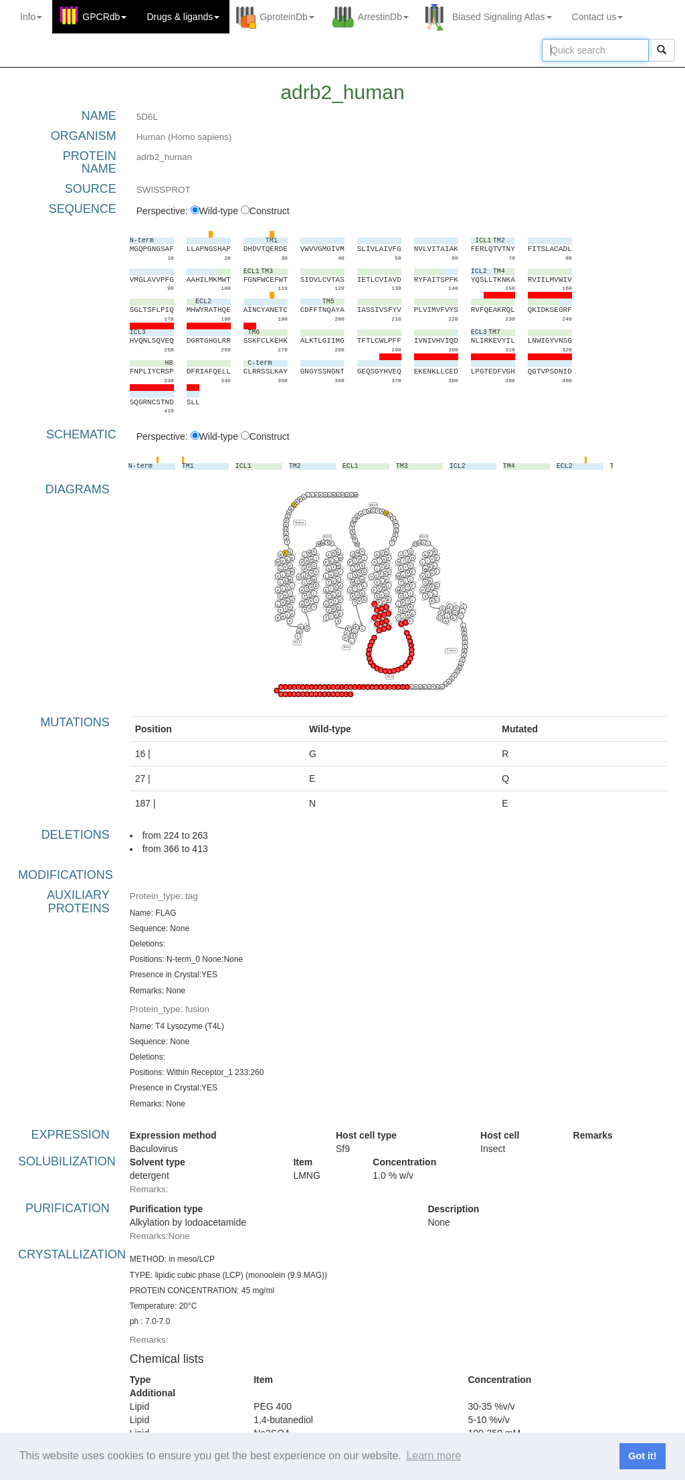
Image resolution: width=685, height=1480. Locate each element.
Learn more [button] (433, 1455)
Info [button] (31, 16)
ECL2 (373, 505)
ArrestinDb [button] (383, 16)
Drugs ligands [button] (182, 16)
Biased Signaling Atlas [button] (502, 16)
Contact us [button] (597, 16)
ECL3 (423, 537)
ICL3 (390, 676)
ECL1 (327, 537)
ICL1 (297, 642)
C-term (450, 650)
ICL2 (346, 647)
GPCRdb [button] (104, 16)
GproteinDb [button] (287, 16)
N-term (299, 522)
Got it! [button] (642, 1456)
